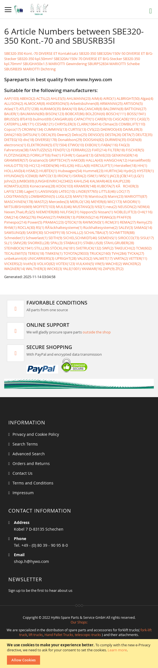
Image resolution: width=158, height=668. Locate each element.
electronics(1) (15, 144)
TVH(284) (119, 253)
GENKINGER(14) (125, 155)
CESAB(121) (44, 124)
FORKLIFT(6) (40, 155)
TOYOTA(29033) (76, 253)
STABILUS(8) (93, 242)
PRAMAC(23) (53, 222)
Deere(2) (64, 134)
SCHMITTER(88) (122, 232)
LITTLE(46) (107, 191)
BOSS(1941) (136, 113)
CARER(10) (103, 119)
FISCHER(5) (135, 149)
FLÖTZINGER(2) (16, 155)
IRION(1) (64, 175)
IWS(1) (103, 175)
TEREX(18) (36, 253)
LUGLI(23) (64, 196)
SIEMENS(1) (107, 237)
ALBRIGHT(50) (128, 98)
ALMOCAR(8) (34, 103)
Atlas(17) (11, 108)
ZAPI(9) (109, 268)
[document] (79, 653)
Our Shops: (79, 622)
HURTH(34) (113, 170)
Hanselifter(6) (139, 160)
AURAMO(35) (50, 108)
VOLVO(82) (46, 263)
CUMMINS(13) (55, 129)
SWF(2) (107, 248)
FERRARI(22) (81, 149)
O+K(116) (144, 211)
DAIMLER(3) (132, 129)
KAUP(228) (121, 181)
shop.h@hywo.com (31, 561)
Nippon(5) (88, 211)
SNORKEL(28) (39, 242)
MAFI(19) (80, 196)
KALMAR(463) (101, 181)
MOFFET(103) (44, 206)
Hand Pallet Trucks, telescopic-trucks (73, 634)
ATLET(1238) (29, 108)
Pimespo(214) (15, 222)
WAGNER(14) (14, 268)
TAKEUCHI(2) (124, 248)
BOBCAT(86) (75, 113)
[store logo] (32, 9)
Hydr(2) (130, 170)
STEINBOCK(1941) (18, 248)
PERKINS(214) (87, 217)
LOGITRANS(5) (16, 196)
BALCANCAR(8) (90, 108)
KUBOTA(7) (106, 186)
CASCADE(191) (124, 119)
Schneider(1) (14, 237)
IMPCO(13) (47, 175)
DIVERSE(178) (46, 139)
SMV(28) (20, 242)
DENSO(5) (96, 134)
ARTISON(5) (133, 103)
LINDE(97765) (87, 191)
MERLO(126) (80, 201)
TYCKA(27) (135, 253)
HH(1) (142, 165)
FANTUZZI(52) (40, 149)
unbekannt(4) (15, 258)
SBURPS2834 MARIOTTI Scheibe (114, 63)
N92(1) (100, 206)
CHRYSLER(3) (65, 124)
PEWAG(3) (108, 217)
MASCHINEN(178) (18, 201)
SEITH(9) (55, 237)
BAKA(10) (69, 108)
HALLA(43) (94, 160)
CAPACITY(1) (84, 119)
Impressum (23, 492)
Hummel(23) (93, 170)
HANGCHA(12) (115, 160)
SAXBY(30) (34, 232)
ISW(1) (92, 175)
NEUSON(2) (127, 206)
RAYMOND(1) (93, 222)
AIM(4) (97, 98)
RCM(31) (112, 222)
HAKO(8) (78, 160)
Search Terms (25, 444)
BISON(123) (54, 113)
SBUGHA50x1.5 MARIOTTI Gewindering (55, 63)
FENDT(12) (61, 149)
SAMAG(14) (143, 227)
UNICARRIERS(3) (41, 258)
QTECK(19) (73, 222)
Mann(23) (116, 196)
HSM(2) (32, 170)
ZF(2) (119, 268)
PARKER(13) (65, 217)
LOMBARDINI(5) (42, 196)
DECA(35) (48, 134)
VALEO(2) (84, 258)
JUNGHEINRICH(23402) (54, 181)
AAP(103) (11, 98)
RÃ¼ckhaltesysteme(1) (63, 227)
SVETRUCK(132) (88, 248)
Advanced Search (29, 453)
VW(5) (100, 263)
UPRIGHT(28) (65, 258)
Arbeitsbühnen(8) (84, 103)
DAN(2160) (13, 134)
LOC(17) (123, 191)
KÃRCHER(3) (127, 186)
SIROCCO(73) (128, 237)
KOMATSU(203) (16, 186)
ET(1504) (60, 144)
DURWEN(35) (115, 139)
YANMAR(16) (92, 268)
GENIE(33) (102, 155)
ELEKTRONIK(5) (39, 144)
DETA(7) (128, 134)
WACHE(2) (113, 263)
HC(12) (34, 165)
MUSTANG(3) (83, 206)
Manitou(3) (97, 196)
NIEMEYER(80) (47, 211)
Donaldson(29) (70, 139)
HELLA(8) (82, 165)
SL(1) (8, 242)
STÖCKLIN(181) (62, 248)
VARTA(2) (120, 258)
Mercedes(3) (59, 201)
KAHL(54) (81, 181)
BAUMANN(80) (32, 113)
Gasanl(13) (84, 155)
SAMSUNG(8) (15, 232)
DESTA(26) (113, 134)
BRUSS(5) (11, 119)
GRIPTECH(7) (59, 160)
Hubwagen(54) (70, 170)
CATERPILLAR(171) (19, 124)
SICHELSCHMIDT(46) (80, 237)
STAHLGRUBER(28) (119, 242)
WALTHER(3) (36, 268)
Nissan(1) (105, 211)
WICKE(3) (54, 268)
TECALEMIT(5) (15, 253)
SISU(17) (147, 237)
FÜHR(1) (68, 155)
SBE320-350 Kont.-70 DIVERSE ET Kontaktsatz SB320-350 (50, 53)
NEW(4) (143, 206)
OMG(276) (27, 217)
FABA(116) (109, 144)
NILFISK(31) (69, 211)
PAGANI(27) (46, 217)
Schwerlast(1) (37, 237)
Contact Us (23, 473)
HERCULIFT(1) (102, 165)
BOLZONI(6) (95, 113)
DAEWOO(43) (111, 129)
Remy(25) (144, 222)
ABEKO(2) (27, 98)
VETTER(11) (138, 258)
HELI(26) (67, 165)
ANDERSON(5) (57, 103)
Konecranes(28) (42, 186)
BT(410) (26, 119)
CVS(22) (93, 129)
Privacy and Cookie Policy (36, 434)
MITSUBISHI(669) (18, 206)
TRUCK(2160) (100, 253)
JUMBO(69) (25, 181)
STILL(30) (41, 248)
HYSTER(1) (145, 170)
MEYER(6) (99, 201)
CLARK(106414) (89, 124)
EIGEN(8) (134, 139)
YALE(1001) (72, 268)
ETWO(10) (76, 144)
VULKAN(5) (85, 263)
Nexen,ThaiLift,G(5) (19, 211)
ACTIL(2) (43, 98)
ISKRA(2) (79, 175)
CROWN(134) (32, 129)
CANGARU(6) (62, 119)
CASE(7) (143, 119)
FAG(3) (124, 144)
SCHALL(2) (74, 232)
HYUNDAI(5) (14, 175)
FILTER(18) (116, 149)
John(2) (10, 181)
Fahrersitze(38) (16, 149)
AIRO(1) (109, 98)
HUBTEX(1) (48, 170)
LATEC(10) (67, 191)
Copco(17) (12, 129)
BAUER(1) (11, 113)
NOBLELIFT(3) (125, 211)
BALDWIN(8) (113, 108)
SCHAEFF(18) (54, 232)
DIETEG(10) (13, 139)
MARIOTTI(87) (135, 196)
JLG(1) (139, 175)
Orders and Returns (31, 463)
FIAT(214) (99, 149)
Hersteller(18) (125, 165)
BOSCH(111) (116, 113)
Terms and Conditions (33, 483)
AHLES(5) (58, 98)
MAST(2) (41, 201)
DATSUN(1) (31, 134)
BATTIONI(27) (135, 108)
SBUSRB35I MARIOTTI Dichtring (30, 68)
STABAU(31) (72, 242)
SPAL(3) (56, 242)
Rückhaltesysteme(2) (100, 227)
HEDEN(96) (50, 165)
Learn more (117, 649)
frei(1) (56, 155)
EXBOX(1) (92, 144)
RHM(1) (10, 227)
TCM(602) (144, 248)
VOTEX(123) (65, 263)
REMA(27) (128, 222)
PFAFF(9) (124, 217)
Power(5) (35, 222)
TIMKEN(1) (54, 253)
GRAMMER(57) (16, 160)
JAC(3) (114, 175)
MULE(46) (64, 206)
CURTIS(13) (77, 129)
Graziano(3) (38, 160)
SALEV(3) (126, 227)
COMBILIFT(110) (132, 124)
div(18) (28, 139)
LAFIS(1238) (13, 191)
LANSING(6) (48, 191)
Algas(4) (146, 98)
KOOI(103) (64, 186)
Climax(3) (110, 124)
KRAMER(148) (85, 186)
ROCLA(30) (26, 227)
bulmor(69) (42, 119)
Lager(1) (31, 191)
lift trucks (36, 634)
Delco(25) (79, 134)
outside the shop (97, 332)
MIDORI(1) (131, 201)
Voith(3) (29, 263)
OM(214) (11, 217)
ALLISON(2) (13, 103)
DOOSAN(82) (93, 139)
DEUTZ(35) (143, 134)
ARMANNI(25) (111, 103)
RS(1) (40, 227)
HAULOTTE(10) (16, 165)
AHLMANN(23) (78, 98)
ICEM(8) (31, 175)
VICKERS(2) (13, 263)
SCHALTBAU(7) (96, 232)
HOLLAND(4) (14, 170)
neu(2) (111, 206)
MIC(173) (114, 201)
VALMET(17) (103, 258)
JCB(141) (127, 175)
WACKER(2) (132, 263)
